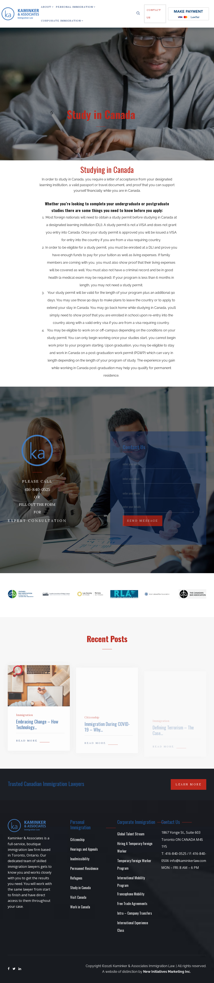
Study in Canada (80, 887)
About (47, 6)
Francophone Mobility (130, 893)
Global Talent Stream (130, 833)
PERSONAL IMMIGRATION (76, 6)
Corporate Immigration (62, 20)
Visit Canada (78, 897)
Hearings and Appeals (84, 849)
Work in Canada (80, 906)
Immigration (24, 724)
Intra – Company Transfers (134, 913)
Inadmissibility (79, 858)
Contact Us (154, 13)
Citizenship (77, 839)
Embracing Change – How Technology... (37, 733)
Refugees (76, 878)
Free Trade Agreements (132, 903)
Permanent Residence (84, 868)
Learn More (188, 784)
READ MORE (27, 749)
